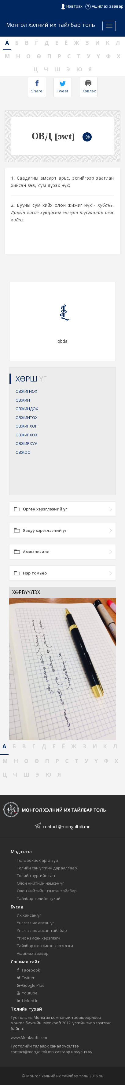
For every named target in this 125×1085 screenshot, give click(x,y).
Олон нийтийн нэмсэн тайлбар (47, 890)
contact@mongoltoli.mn (66, 826)
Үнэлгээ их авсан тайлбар (42, 930)
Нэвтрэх (72, 6)
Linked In (28, 1000)
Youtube (27, 993)
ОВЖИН (23, 400)
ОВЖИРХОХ (27, 435)
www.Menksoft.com (29, 1037)
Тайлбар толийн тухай (39, 898)
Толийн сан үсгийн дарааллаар (47, 868)
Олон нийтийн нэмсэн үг (40, 883)
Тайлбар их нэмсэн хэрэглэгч (45, 945)
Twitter (26, 977)
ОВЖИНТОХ (27, 417)
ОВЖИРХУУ (26, 443)
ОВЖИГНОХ (26, 391)
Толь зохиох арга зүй (37, 860)
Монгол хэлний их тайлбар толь (50, 24)
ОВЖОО (23, 452)
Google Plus (30, 985)
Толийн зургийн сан (36, 875)
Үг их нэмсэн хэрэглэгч (38, 938)
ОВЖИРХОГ (26, 426)
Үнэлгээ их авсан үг (35, 923)
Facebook (28, 970)
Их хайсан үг (29, 915)
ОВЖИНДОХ (27, 408)
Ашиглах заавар (104, 6)
